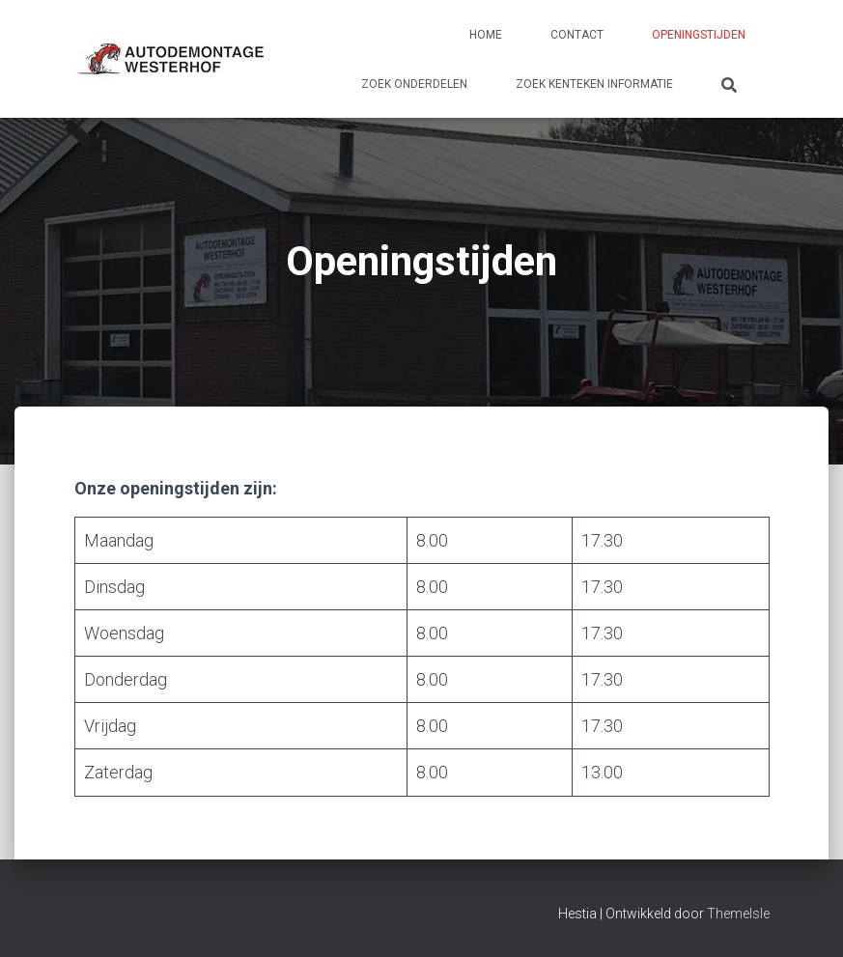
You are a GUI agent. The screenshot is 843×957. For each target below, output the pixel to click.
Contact (577, 35)
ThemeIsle (738, 913)
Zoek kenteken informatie (594, 84)
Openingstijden (698, 35)
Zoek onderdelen (414, 84)
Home (485, 35)
